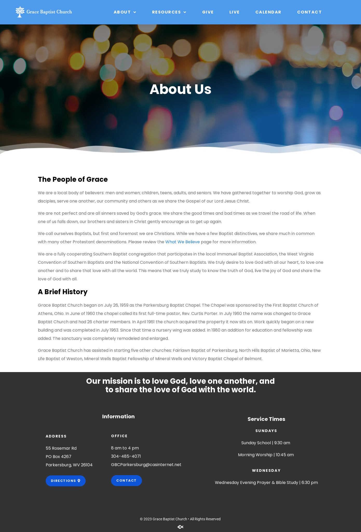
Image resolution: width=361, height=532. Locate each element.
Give (208, 12)
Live (234, 12)
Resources (169, 12)
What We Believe (182, 242)
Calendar (268, 12)
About (125, 12)
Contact (309, 12)
